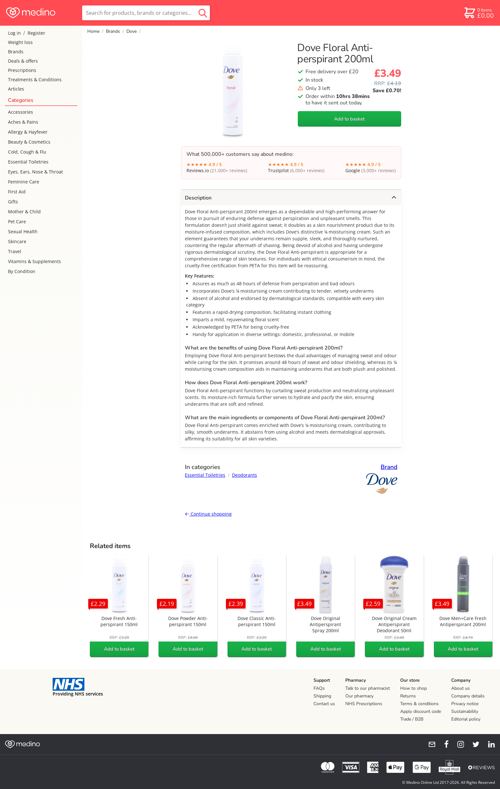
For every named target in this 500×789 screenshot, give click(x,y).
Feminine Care (23, 182)
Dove (131, 31)
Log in (14, 33)
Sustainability (464, 711)
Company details (468, 696)
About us (460, 688)
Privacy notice (464, 704)
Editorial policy (465, 719)
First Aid (17, 192)
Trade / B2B (411, 719)
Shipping (322, 696)
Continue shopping (208, 514)
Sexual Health (23, 231)
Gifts (13, 202)
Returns (408, 696)
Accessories (20, 112)
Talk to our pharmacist (367, 688)
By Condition (21, 271)
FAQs (319, 688)
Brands (15, 52)
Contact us (324, 704)
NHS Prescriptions (363, 704)
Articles (16, 89)
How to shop (413, 688)
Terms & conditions (419, 704)
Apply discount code (420, 711)
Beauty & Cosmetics (29, 142)
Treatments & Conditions (35, 79)
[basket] (478, 13)
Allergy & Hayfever (27, 132)
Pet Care (17, 221)
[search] (146, 13)
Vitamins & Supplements (34, 261)
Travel (14, 251)
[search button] (202, 13)
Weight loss (20, 42)
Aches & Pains (23, 122)
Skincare (17, 241)
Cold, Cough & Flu (27, 152)
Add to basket (349, 119)
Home (93, 31)
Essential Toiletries (28, 162)
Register (36, 33)
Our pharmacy (359, 696)
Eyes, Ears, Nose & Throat (35, 172)
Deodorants (244, 475)
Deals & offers (23, 61)
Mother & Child (24, 211)
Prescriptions (22, 70)
